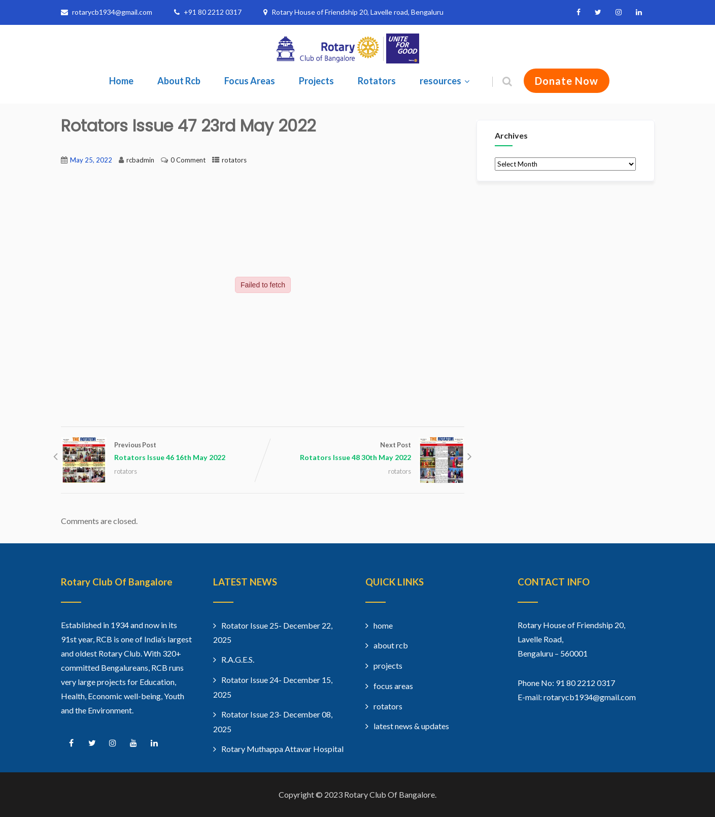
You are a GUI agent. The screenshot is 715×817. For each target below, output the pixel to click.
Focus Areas (249, 80)
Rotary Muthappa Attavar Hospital (282, 749)
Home (121, 80)
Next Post (363, 452)
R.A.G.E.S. (237, 659)
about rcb (390, 645)
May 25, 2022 (91, 160)
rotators (234, 160)
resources (446, 80)
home (383, 625)
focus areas (393, 686)
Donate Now (566, 81)
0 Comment (188, 160)
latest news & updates (411, 726)
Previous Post (162, 452)
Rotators (377, 80)
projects (387, 665)
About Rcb (178, 80)
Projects (316, 80)
